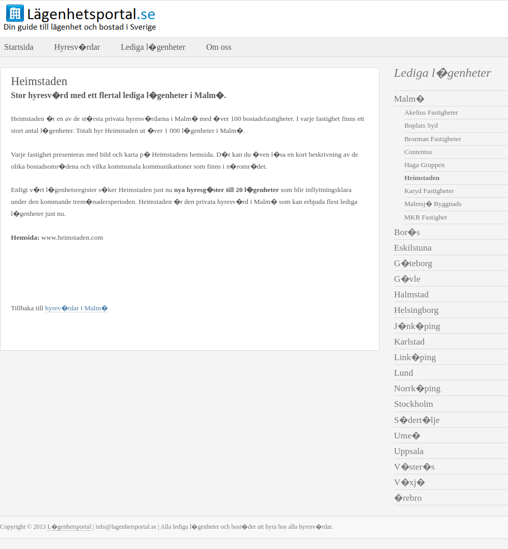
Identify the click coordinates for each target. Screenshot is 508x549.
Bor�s (407, 232)
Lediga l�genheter (153, 47)
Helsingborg (416, 310)
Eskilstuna (413, 247)
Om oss (219, 47)
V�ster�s (414, 466)
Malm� (409, 98)
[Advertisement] (132, 270)
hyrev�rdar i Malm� (76, 308)
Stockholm (413, 404)
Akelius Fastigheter (431, 112)
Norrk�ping (417, 388)
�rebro (408, 497)
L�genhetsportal (69, 526)
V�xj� (409, 482)
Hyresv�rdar (77, 47)
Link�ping (415, 357)
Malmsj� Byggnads (432, 204)
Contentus (418, 152)
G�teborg (413, 263)
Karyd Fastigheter (429, 191)
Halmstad (411, 294)
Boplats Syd (421, 125)
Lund (403, 372)
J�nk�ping (417, 326)
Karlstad (409, 341)
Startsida (18, 47)
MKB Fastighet (425, 217)
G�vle (407, 278)
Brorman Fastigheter (432, 139)
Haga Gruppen (424, 165)
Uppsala (409, 451)
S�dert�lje (417, 420)
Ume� (407, 435)
